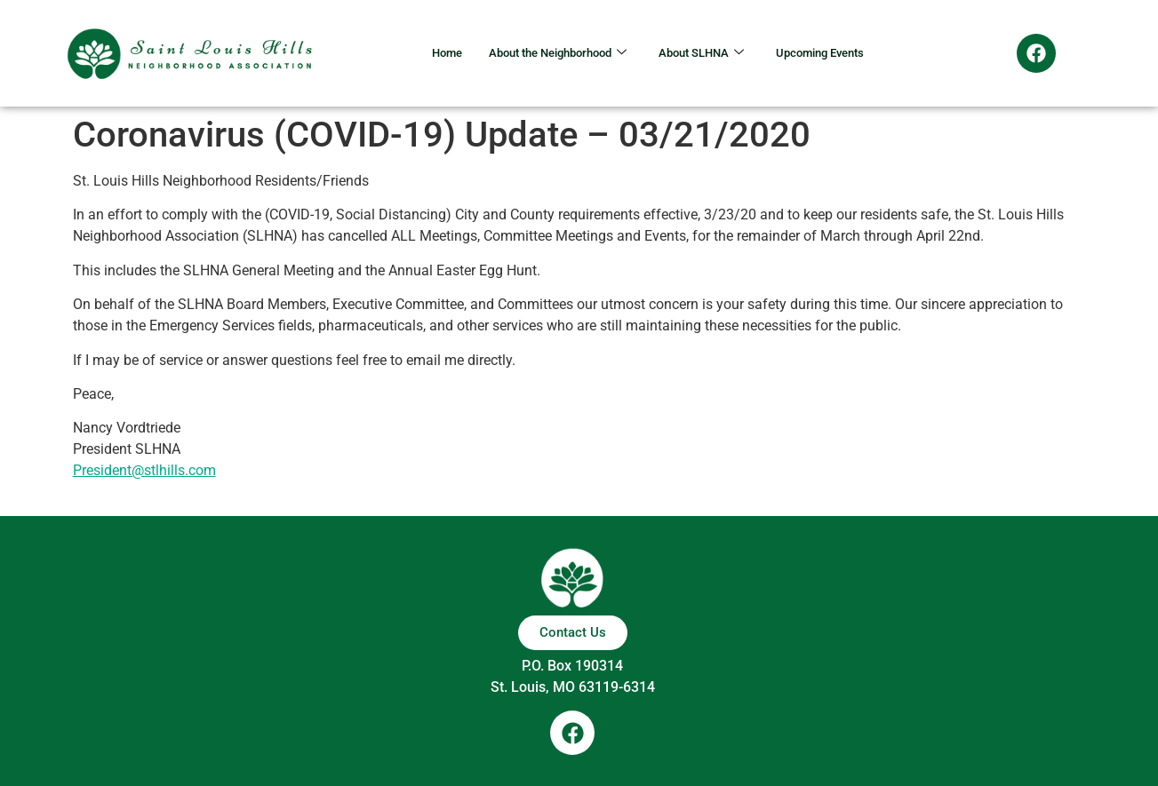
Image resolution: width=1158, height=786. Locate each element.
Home (421, 53)
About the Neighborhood (546, 53)
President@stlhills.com (144, 470)
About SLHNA (708, 53)
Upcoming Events (841, 53)
